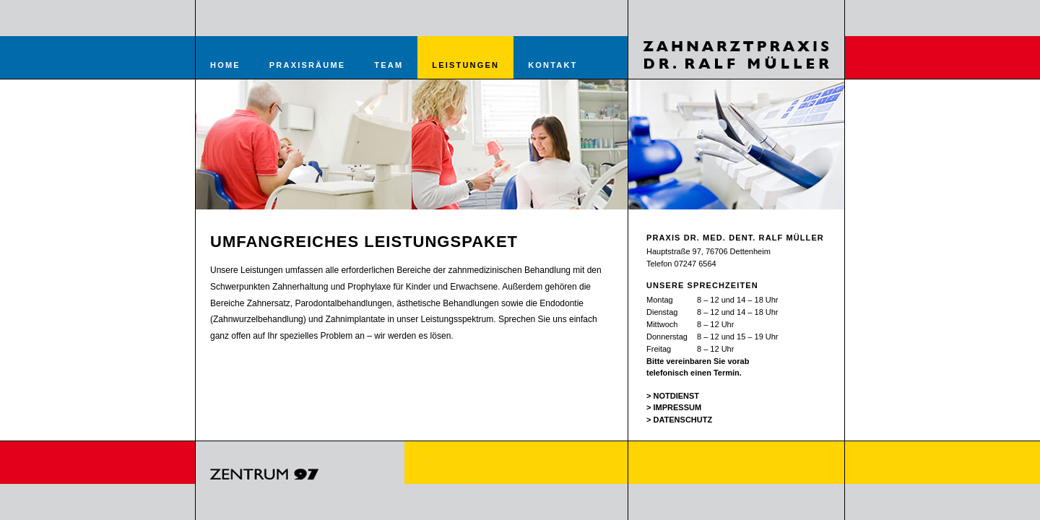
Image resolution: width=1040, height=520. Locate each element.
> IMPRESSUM (673, 407)
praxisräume (307, 65)
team (388, 65)
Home (225, 65)
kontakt (552, 65)
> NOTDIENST (672, 395)
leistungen (465, 65)
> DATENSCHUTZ (679, 419)
